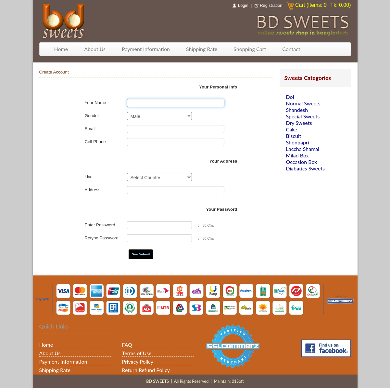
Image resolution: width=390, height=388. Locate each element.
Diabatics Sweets (305, 168)
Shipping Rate (201, 49)
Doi (290, 97)
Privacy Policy (138, 361)
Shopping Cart (249, 49)
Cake (291, 129)
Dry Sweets (299, 123)
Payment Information (146, 49)
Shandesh (297, 110)
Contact (291, 49)
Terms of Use (137, 353)
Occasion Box (301, 162)
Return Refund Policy (146, 370)
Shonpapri (297, 142)
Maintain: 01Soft (229, 381)
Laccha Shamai (303, 149)
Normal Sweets (303, 103)
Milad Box (297, 155)
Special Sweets (303, 116)
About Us (95, 49)
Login (243, 5)
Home (61, 49)
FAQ (127, 344)
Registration (271, 5)
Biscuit (293, 136)
